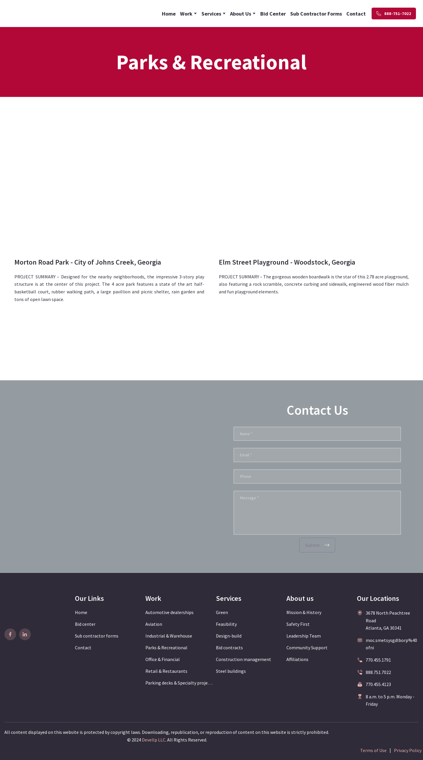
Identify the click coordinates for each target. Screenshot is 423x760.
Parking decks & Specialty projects (179, 683)
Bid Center (273, 13)
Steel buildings (231, 671)
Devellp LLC (153, 740)
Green (222, 612)
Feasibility (226, 624)
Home (169, 13)
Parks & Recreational (166, 647)
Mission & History (303, 612)
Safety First (298, 624)
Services (211, 13)
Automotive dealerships (169, 612)
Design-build (228, 636)
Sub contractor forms (96, 636)
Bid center (85, 624)
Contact (356, 13)
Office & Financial (162, 659)
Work (186, 13)
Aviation (153, 624)
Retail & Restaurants (166, 671)
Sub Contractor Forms (316, 13)
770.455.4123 (378, 684)
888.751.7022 (378, 672)
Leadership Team (303, 636)
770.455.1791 (378, 660)
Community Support (307, 647)
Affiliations (297, 659)
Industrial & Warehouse (168, 636)
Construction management (243, 659)
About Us (240, 13)
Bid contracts (229, 647)
